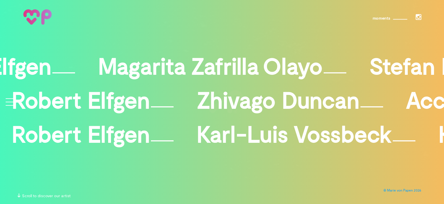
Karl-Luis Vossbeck (305, 137)
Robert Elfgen (92, 103)
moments (379, 18)
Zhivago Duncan (289, 103)
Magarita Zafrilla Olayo (222, 69)
